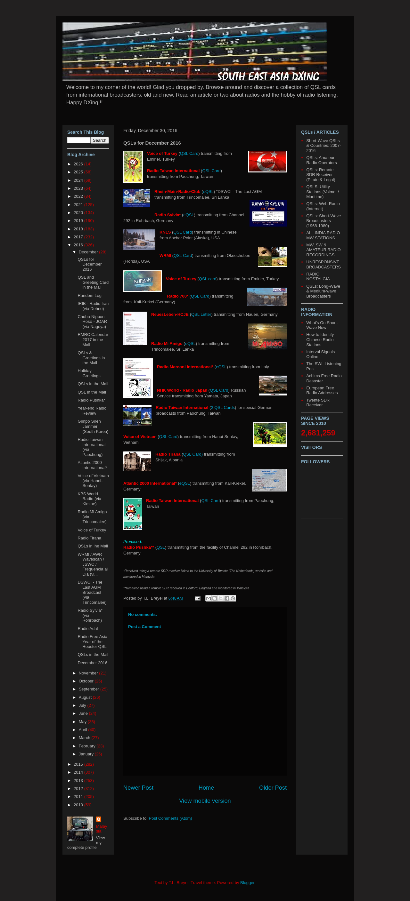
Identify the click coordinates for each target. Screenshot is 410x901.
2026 (79, 164)
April (83, 729)
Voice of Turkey (92, 530)
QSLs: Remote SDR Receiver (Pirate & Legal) (320, 174)
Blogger (247, 882)
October (87, 681)
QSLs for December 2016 (90, 264)
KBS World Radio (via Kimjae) (89, 498)
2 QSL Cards (223, 407)
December (89, 252)
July (83, 705)
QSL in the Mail (92, 392)
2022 (79, 196)
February (88, 746)
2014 (79, 772)
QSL (161, 547)
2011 (79, 796)
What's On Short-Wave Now (322, 325)
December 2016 (92, 662)
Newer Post (138, 788)
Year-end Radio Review (92, 411)
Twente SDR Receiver (318, 403)
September (89, 689)
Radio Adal (88, 628)
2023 (79, 188)
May (83, 721)
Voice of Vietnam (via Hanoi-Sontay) (93, 480)
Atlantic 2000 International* (92, 465)
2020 (79, 212)
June (84, 713)
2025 (79, 172)
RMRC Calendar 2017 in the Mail (93, 339)
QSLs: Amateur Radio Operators (321, 160)
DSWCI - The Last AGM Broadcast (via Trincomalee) (92, 592)
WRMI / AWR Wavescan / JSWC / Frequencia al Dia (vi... (93, 564)
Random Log (89, 295)
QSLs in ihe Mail (93, 546)
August (86, 697)
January (87, 754)
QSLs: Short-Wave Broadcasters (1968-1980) (323, 220)
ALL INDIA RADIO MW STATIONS (323, 235)
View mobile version (205, 801)
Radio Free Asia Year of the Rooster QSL (92, 641)
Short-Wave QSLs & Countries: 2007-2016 (323, 145)
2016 (79, 245)
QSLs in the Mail (93, 383)
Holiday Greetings (89, 373)
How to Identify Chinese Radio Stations (320, 339)
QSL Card (189, 153)
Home (206, 788)
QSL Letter (201, 314)
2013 (79, 780)
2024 (79, 180)
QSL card (207, 278)
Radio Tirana (89, 538)
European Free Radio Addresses (322, 390)
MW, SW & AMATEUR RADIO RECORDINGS (323, 250)
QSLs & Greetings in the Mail (91, 357)
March (85, 737)
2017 (79, 237)
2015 (79, 764)
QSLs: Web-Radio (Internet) (323, 206)
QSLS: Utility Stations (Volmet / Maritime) (322, 191)
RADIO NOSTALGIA (318, 277)
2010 (79, 804)
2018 (79, 229)
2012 (79, 788)
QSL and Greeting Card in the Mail (93, 282)
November (89, 673)
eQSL (208, 191)
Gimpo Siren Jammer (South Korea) (93, 426)
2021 (79, 204)
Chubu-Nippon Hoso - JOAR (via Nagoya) (92, 321)
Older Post (273, 788)
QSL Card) (193, 454)
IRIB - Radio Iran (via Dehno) (93, 306)
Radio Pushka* (91, 400)
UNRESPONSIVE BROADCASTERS (323, 264)
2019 (79, 220)
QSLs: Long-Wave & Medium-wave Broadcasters (323, 291)
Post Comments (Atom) (170, 818)
